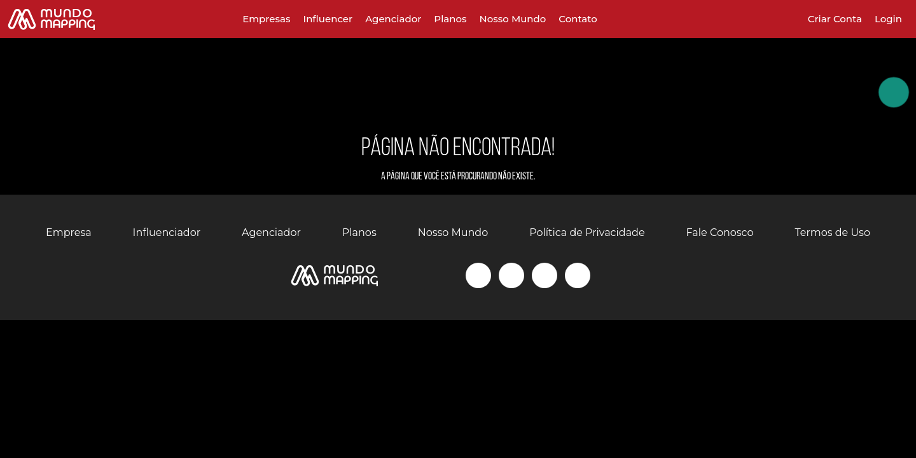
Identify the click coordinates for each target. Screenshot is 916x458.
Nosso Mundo (513, 19)
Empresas (266, 19)
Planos (450, 19)
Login (888, 19)
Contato (578, 19)
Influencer (327, 19)
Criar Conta (835, 19)
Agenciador (393, 19)
